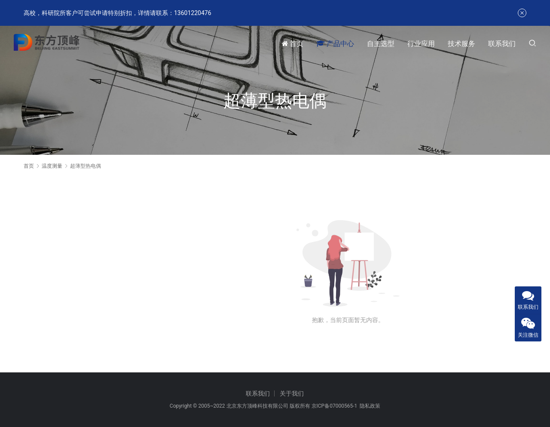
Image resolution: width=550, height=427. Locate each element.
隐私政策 (370, 406)
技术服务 (461, 44)
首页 (292, 43)
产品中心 (335, 43)
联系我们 (502, 44)
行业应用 (421, 44)
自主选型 (380, 44)
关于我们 (292, 393)
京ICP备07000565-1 (335, 406)
